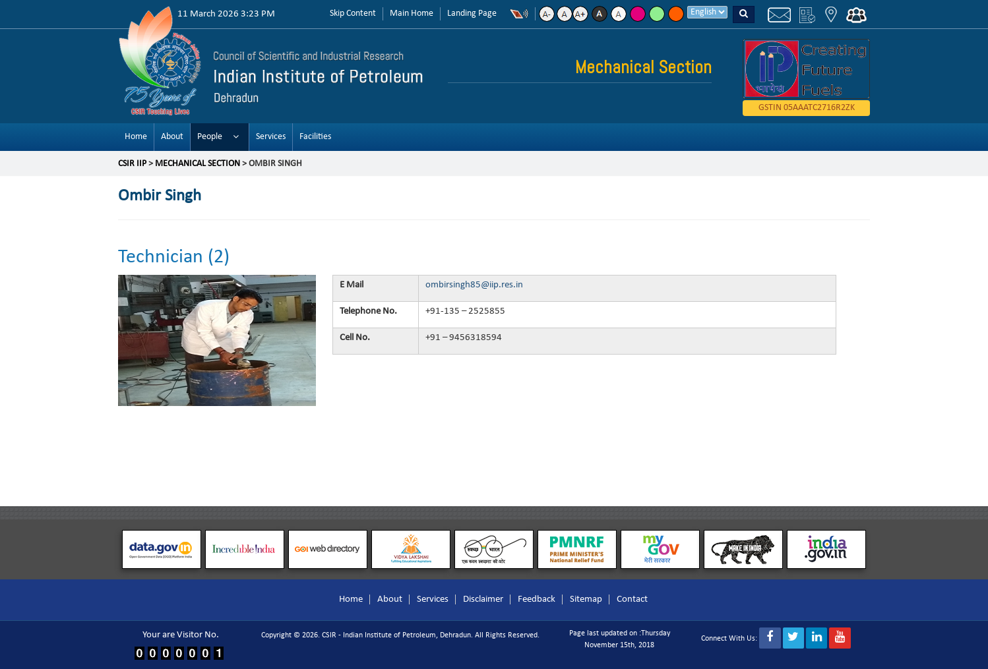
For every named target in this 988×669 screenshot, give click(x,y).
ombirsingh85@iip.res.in (474, 284)
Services (271, 137)
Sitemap (586, 599)
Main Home (411, 13)
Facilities (315, 137)
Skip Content (353, 13)
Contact (632, 599)
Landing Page (472, 13)
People (209, 137)
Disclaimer (483, 599)
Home (136, 137)
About (172, 137)
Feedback (536, 599)
